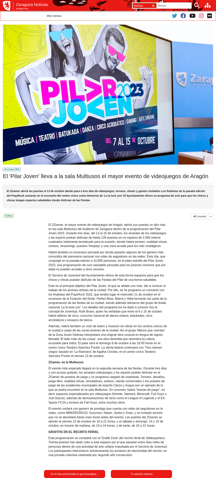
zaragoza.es (22, 8)
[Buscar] (197, 5)
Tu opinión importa (141, 474)
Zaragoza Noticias (32, 4)
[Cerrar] (153, 6)
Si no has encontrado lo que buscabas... (74, 474)
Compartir (199, 216)
